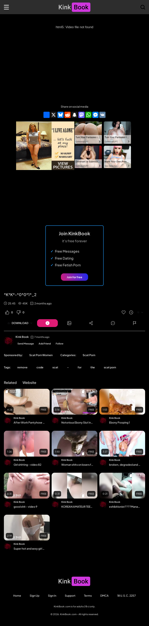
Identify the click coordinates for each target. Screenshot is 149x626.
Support (70, 595)
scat (55, 367)
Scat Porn (89, 355)
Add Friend (45, 343)
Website (29, 382)
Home (17, 595)
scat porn (110, 367)
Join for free (74, 277)
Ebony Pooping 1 (119, 422)
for (79, 367)
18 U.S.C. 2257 (126, 595)
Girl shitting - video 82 (27, 464)
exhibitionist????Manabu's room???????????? (125, 506)
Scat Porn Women (41, 355)
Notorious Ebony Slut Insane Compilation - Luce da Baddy (77, 422)
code (39, 367)
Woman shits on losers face (77, 464)
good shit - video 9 (25, 506)
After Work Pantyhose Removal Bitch (30, 422)
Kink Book (22, 336)
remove (22, 367)
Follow (59, 343)
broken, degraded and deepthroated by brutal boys (125, 464)
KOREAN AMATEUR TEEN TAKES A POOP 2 (77, 506)
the (92, 367)
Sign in (52, 595)
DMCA (104, 595)
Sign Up (34, 595)
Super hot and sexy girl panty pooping (30, 548)
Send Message (25, 343)
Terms (88, 595)
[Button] (47, 323)
